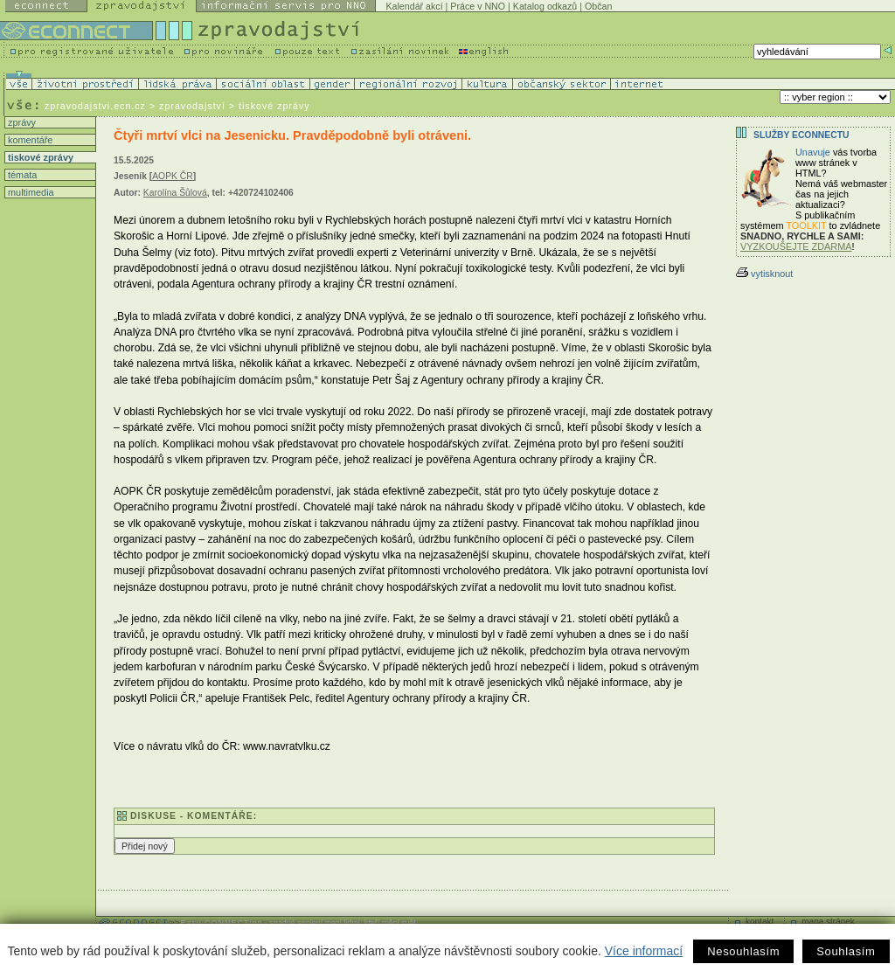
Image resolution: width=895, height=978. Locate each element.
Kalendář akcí (413, 6)
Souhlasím (845, 951)
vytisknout (764, 273)
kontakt (760, 921)
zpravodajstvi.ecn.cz (95, 106)
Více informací (644, 951)
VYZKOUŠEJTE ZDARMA (796, 246)
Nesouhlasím (743, 951)
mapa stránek (828, 921)
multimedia (29, 192)
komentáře (28, 140)
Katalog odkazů (545, 6)
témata (21, 175)
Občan (598, 6)
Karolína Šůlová (175, 193)
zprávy (20, 122)
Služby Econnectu (801, 135)
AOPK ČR (172, 176)
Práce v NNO (477, 6)
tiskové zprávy (39, 157)
